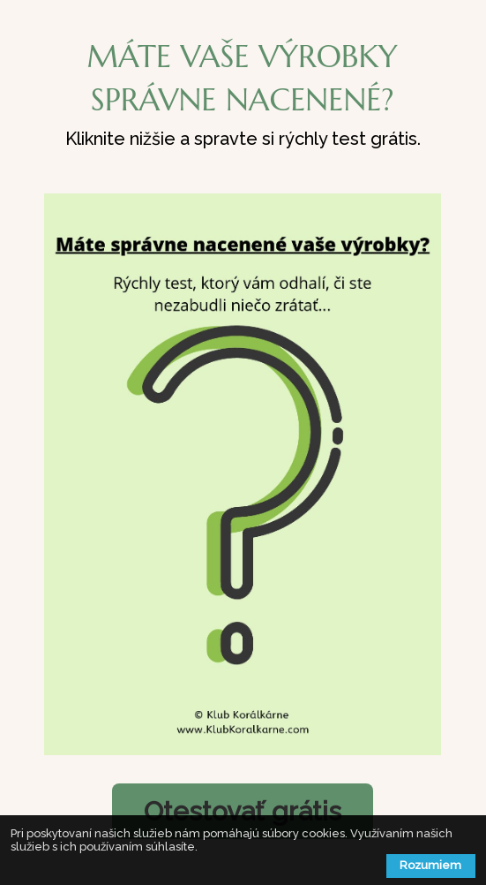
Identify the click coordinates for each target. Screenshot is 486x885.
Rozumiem (430, 865)
